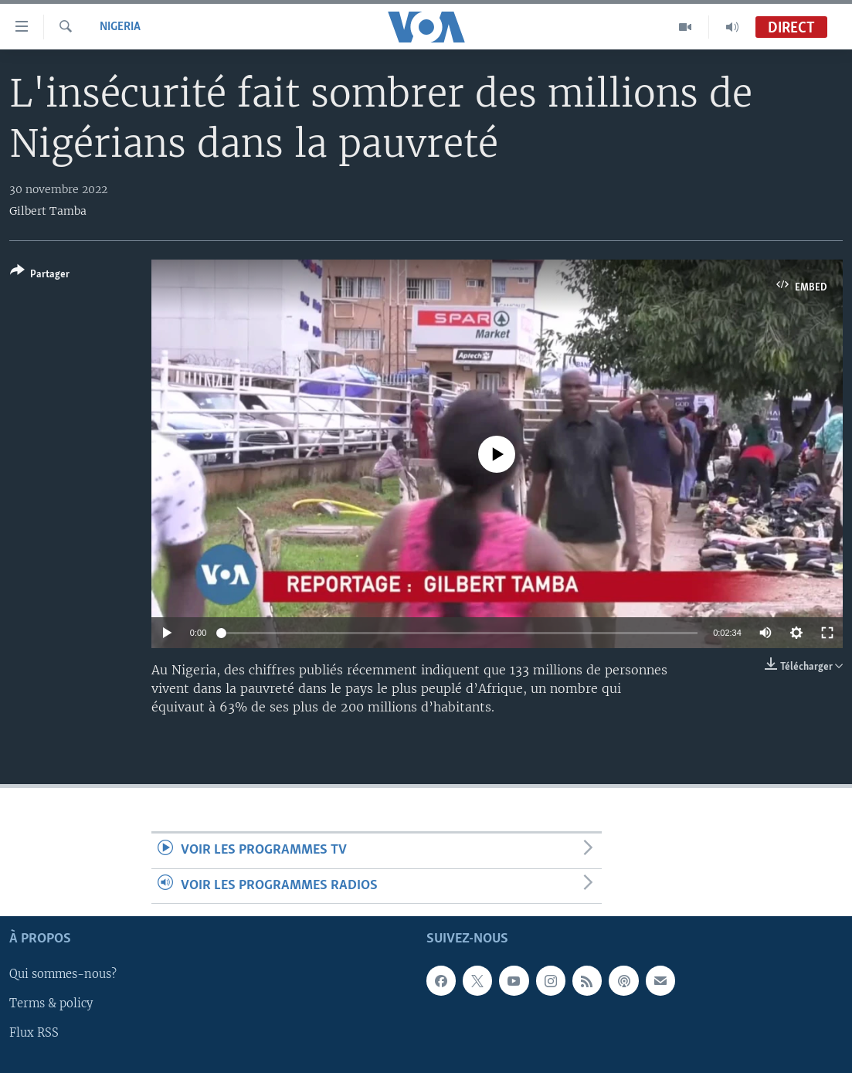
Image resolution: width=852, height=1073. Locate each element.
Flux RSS (34, 1033)
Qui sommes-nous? (63, 974)
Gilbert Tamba (48, 211)
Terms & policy (51, 1003)
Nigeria (120, 27)
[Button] (40, 275)
